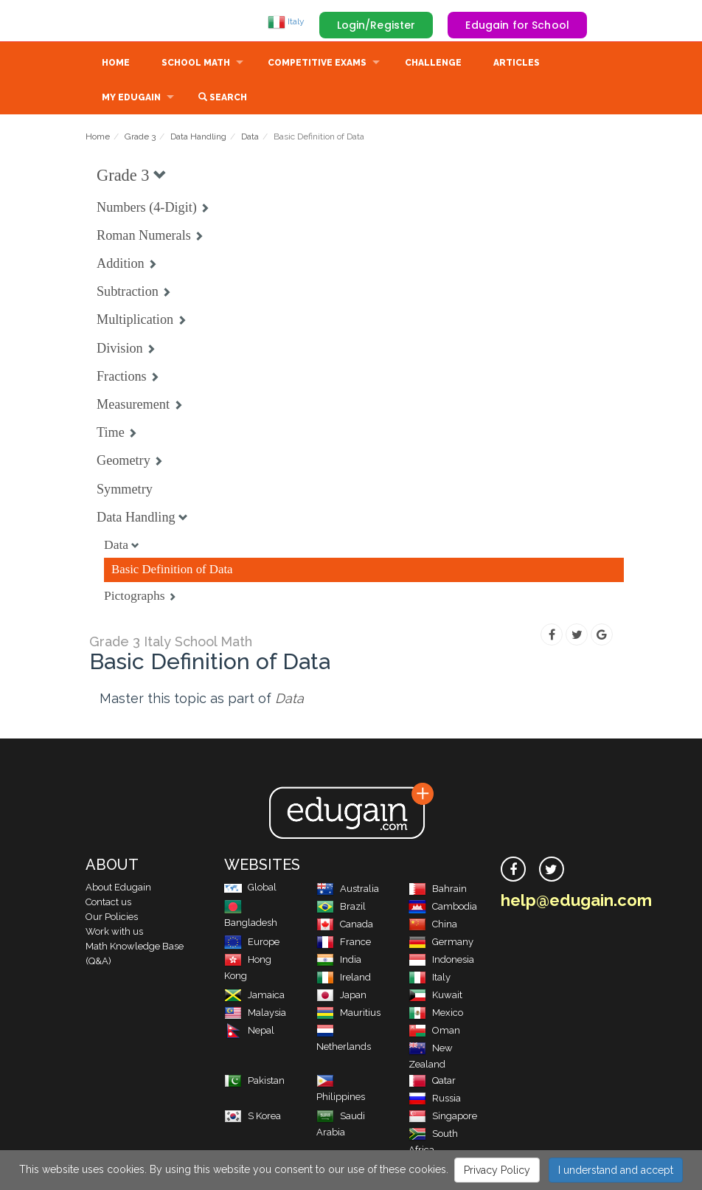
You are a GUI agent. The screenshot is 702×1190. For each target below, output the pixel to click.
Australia (347, 890)
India (338, 960)
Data (250, 138)
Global (250, 888)
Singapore (443, 1117)
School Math (195, 64)
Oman (434, 1031)
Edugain (141, 21)
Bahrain (438, 890)
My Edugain (131, 99)
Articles (516, 64)
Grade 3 (140, 138)
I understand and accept (615, 1170)
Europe (251, 943)
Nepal (249, 1031)
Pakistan (254, 1081)
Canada (344, 925)
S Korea (252, 1117)
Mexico (436, 1014)
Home (116, 64)
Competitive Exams (317, 64)
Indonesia (441, 960)
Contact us (108, 903)
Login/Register (376, 25)
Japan (341, 996)
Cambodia (443, 907)
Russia (435, 1099)
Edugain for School (517, 25)
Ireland (343, 978)
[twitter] (551, 870)
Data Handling (198, 138)
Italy (286, 21)
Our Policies (112, 918)
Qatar (432, 1081)
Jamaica (254, 996)
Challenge (433, 64)
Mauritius (348, 1014)
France (343, 943)
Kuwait (435, 996)
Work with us (114, 932)
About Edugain (118, 888)
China (433, 925)
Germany (441, 943)
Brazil (341, 907)
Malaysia (255, 1014)
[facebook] (513, 870)
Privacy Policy (497, 1170)
